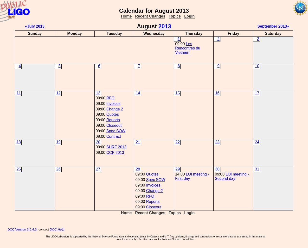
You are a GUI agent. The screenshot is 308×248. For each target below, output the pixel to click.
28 (138, 169)
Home (126, 16)
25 (19, 169)
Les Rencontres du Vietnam (187, 48)
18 (19, 142)
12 (58, 93)
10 (257, 66)
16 (217, 93)
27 (98, 169)
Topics (175, 16)
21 (138, 142)
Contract (113, 136)
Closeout (114, 125)
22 (177, 142)
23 (217, 142)
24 (257, 142)
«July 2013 (35, 26)
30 (217, 169)
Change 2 (114, 109)
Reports (113, 120)
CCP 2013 (115, 153)
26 (58, 169)
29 (177, 169)
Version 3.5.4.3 (26, 229)
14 (138, 93)
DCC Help (57, 229)
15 (177, 93)
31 (257, 169)
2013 (164, 26)
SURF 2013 (116, 147)
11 (19, 93)
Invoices (113, 104)
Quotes (112, 114)
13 (98, 93)
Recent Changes (150, 16)
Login (189, 16)
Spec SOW (115, 131)
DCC (10, 229)
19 (58, 142)
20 (98, 142)
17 (257, 93)
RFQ (110, 98)
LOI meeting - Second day (232, 176)
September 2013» (273, 26)
